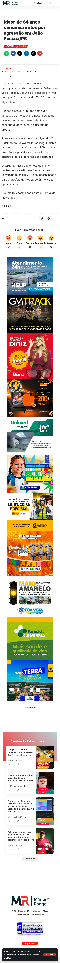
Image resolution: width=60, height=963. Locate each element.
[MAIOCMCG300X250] (30, 511)
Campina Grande (41, 760)
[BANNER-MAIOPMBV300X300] (30, 598)
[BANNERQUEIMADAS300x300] (30, 553)
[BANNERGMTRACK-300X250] (30, 313)
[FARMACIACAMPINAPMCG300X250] (30, 640)
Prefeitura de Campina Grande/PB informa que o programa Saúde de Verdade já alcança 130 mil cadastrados (21, 806)
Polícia (22, 46)
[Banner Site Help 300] (30, 275)
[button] (49, 954)
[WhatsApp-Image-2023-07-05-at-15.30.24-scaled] (30, 355)
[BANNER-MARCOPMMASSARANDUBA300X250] (30, 473)
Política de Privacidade (17, 955)
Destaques (11, 46)
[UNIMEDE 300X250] (30, 435)
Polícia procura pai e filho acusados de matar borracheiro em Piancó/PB (21, 778)
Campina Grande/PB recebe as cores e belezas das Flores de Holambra (20, 752)
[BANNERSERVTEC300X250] (30, 397)
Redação (10, 68)
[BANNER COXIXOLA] (30, 680)
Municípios (43, 767)
